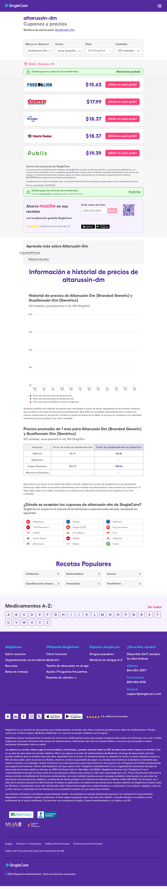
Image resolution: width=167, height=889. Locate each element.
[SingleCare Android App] (74, 716)
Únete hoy (135, 191)
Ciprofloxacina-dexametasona (40, 583)
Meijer (76, 544)
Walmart (117, 521)
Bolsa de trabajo (16, 671)
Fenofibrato (114, 583)
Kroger (76, 521)
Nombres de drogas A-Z (106, 660)
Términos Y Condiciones (28, 843)
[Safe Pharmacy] (21, 814)
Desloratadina (74, 573)
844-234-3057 (136, 670)
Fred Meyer (79, 532)
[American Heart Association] (34, 824)
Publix (116, 544)
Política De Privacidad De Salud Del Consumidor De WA (34, 851)
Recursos (11, 665)
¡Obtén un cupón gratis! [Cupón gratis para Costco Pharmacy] (122, 101)
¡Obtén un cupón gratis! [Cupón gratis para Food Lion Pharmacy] (122, 84)
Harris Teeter (39, 538)
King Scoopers (120, 527)
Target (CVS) (79, 527)
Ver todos (155, 607)
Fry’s (115, 532)
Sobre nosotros (15, 654)
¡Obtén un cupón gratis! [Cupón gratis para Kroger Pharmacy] (122, 118)
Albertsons (38, 544)
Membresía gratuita (128, 71)
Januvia (111, 573)
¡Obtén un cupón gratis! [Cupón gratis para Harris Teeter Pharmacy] (122, 135)
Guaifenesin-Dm (65, 29)
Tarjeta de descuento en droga (67, 665)
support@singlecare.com (144, 693)
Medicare (52, 660)
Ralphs (76, 538)
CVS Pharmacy (41, 527)
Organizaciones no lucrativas (25, 660)
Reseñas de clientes (61, 677)
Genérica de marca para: (38, 29)
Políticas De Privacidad (57, 843)
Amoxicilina (73, 583)
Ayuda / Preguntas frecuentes (66, 671)
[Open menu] (160, 6)
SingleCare (19, 874)
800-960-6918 (136, 682)
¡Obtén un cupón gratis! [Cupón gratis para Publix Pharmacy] (122, 153)
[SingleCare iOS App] (53, 716)
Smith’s (36, 532)
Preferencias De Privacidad (87, 843)
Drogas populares (102, 654)
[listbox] (39, 48)
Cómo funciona (56, 654)
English (8, 843)
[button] (39, 64)
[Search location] (41, 64)
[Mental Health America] (13, 824)
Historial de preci (38, 259)
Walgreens (38, 521)
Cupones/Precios (30, 252)
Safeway (117, 538)
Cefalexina (32, 573)
